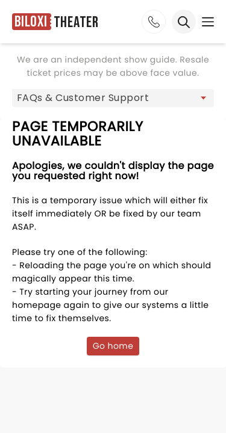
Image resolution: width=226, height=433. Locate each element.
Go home (113, 346)
